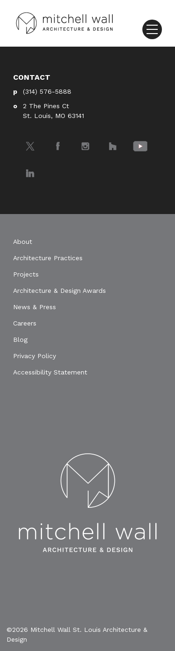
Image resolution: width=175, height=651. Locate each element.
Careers (24, 323)
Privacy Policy (34, 356)
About (22, 241)
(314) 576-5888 (47, 91)
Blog (20, 339)
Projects (26, 274)
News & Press (34, 307)
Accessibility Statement (50, 372)
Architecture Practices (48, 258)
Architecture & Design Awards (59, 290)
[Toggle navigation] (152, 29)
